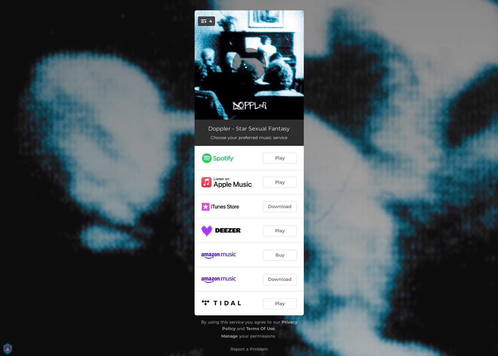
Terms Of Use (260, 328)
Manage (229, 336)
